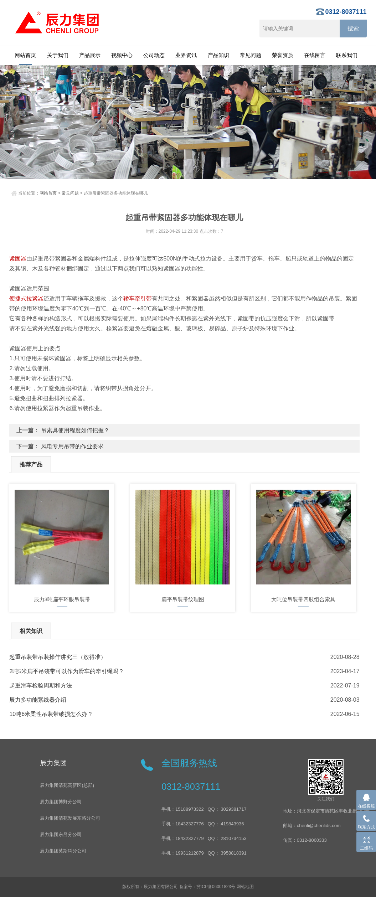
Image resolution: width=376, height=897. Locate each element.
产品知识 (218, 55)
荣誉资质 (282, 55)
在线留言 (314, 55)
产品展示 (90, 55)
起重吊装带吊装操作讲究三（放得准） (57, 657)
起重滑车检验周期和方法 (40, 685)
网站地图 (245, 886)
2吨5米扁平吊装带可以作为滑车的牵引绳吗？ (66, 671)
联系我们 (346, 55)
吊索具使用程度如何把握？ (75, 430)
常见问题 (250, 55)
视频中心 (122, 55)
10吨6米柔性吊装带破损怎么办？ (51, 714)
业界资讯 (186, 55)
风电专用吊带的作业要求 (72, 446)
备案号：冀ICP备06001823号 (207, 886)
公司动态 (154, 55)
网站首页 (25, 55)
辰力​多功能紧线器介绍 (37, 700)
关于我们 (57, 55)
